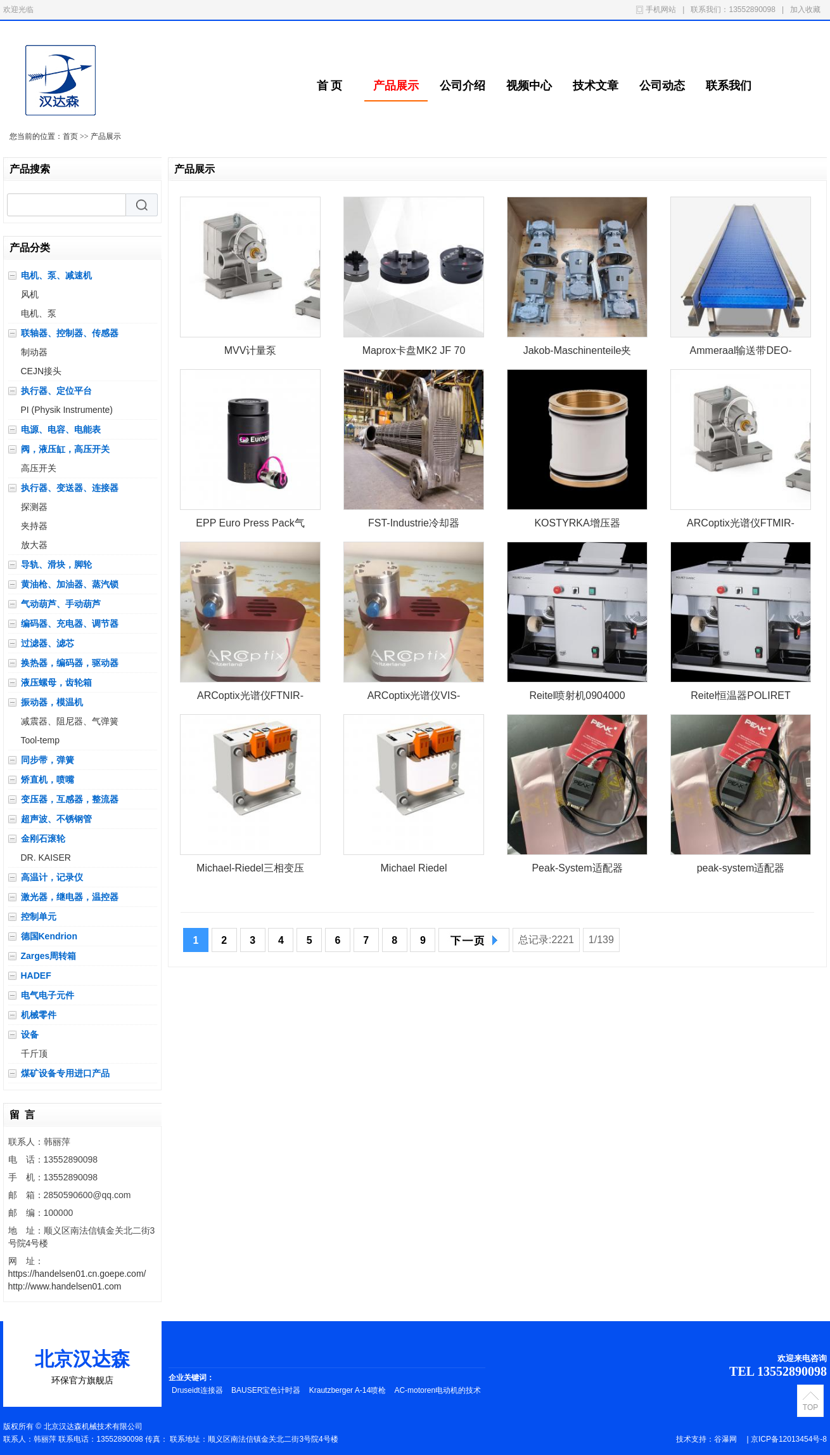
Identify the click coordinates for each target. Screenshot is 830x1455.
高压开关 (38, 468)
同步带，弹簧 (47, 760)
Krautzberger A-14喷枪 (348, 1390)
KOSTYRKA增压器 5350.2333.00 (577, 525)
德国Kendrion (49, 936)
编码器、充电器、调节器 (69, 623)
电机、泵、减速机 (56, 275)
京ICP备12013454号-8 (789, 1439)
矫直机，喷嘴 (47, 779)
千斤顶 (34, 1053)
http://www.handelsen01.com (65, 1286)
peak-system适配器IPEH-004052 (741, 870)
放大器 (34, 545)
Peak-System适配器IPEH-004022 (577, 870)
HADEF (36, 975)
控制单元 (38, 916)
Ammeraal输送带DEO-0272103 (741, 353)
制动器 (34, 352)
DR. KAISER (46, 857)
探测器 (34, 507)
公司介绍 (462, 85)
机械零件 (38, 1015)
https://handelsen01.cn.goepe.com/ (77, 1274)
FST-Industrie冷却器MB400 (413, 525)
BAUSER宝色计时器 (267, 1390)
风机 (30, 294)
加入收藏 (805, 9)
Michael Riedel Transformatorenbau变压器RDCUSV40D (413, 870)
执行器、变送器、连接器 (69, 488)
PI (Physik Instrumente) (67, 410)
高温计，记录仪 (52, 877)
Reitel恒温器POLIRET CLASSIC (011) (740, 698)
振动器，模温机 (52, 702)
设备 (30, 1034)
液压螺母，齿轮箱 (56, 682)
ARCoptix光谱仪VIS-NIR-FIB (414, 698)
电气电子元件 (47, 995)
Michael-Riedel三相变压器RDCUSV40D (250, 870)
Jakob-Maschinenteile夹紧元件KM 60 (577, 353)
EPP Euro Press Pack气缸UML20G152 (250, 525)
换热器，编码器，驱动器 (69, 663)
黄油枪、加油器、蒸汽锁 (69, 584)
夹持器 (34, 526)
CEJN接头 (41, 371)
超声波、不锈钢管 (56, 819)
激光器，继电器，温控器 (69, 897)
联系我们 (728, 85)
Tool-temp (40, 740)
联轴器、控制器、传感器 (69, 333)
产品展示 (396, 85)
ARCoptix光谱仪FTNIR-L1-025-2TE (250, 698)
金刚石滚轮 (43, 838)
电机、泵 (38, 313)
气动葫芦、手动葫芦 (61, 604)
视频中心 (529, 85)
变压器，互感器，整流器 (69, 799)
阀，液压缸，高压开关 (65, 449)
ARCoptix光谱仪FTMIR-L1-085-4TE (741, 525)
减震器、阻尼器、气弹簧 (69, 721)
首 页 (330, 85)
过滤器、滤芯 (47, 643)
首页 (70, 136)
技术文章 (595, 85)
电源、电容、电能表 (61, 429)
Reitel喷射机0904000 (577, 695)
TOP (810, 1407)
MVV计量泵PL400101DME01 (250, 353)
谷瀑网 (725, 1439)
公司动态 (662, 85)
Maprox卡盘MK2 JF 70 (414, 350)
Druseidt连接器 (198, 1390)
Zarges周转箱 (49, 956)
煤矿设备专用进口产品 (65, 1073)
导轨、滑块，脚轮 (56, 564)
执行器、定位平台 (56, 391)
